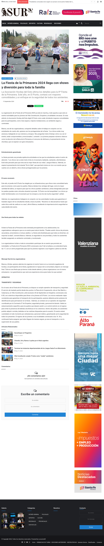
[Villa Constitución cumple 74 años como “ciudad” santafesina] (7, 358)
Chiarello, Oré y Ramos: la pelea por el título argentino (31, 340)
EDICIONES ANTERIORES (58, 542)
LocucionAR (42, 539)
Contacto (83, 508)
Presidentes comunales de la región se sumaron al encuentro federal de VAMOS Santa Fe (55, 2)
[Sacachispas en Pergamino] (7, 335)
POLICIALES (23, 23)
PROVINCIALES (43, 521)
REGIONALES (48, 23)
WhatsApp (39, 106)
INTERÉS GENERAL (13, 23)
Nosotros (57, 508)
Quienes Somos (82, 542)
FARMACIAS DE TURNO (43, 542)
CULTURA (40, 23)
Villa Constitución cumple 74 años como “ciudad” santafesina (34, 356)
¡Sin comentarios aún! (36, 376)
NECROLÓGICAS (72, 542)
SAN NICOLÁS (32, 525)
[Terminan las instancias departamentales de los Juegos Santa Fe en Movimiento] (7, 350)
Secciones (57, 23)
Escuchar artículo (21, 78)
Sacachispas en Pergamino (23, 333)
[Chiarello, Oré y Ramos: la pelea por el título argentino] (7, 342)
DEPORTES (32, 23)
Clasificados (91, 542)
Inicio (4, 23)
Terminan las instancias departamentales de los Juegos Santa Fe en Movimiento (40, 348)
